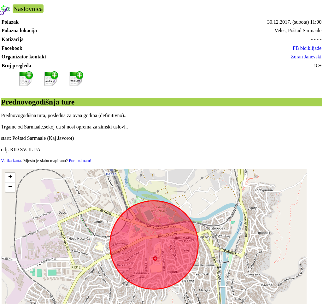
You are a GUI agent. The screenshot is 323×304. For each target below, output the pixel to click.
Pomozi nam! (80, 160)
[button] (10, 177)
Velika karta (11, 160)
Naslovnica (28, 8)
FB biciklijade (307, 48)
